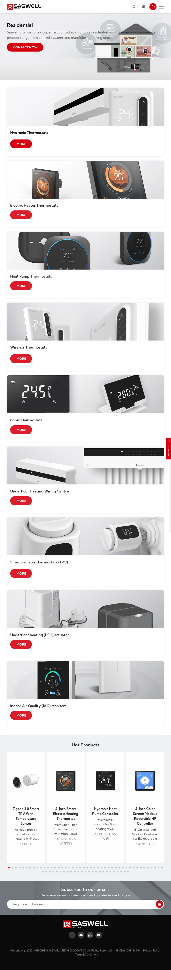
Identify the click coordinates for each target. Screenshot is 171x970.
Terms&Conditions (86, 954)
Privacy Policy (152, 950)
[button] (9, 867)
